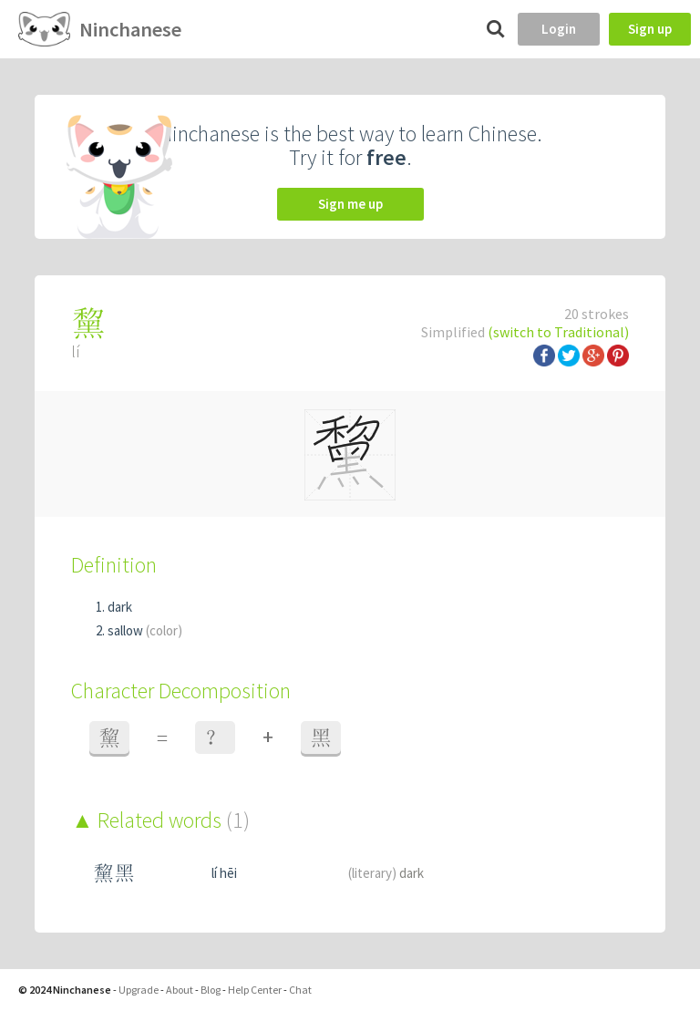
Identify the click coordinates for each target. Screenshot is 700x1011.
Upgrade (138, 989)
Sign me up (350, 203)
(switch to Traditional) (558, 332)
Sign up (650, 28)
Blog (211, 989)
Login (558, 28)
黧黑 (114, 872)
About (179, 989)
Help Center (255, 989)
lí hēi (224, 873)
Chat (300, 989)
